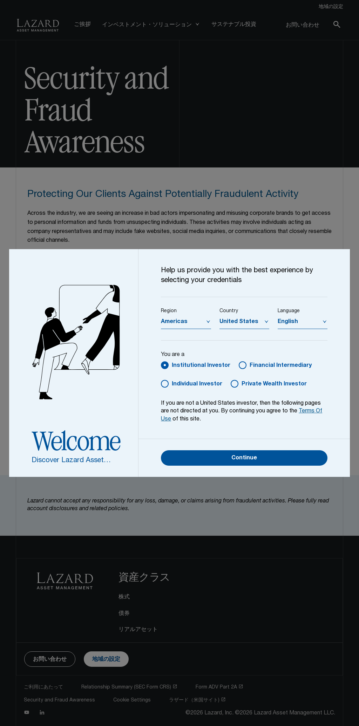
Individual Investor (197, 384)
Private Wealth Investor (274, 384)
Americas (174, 322)
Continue (244, 458)
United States (238, 322)
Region (169, 311)
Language (289, 311)
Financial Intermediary (281, 366)
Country (228, 311)
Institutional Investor (201, 366)
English (288, 322)
